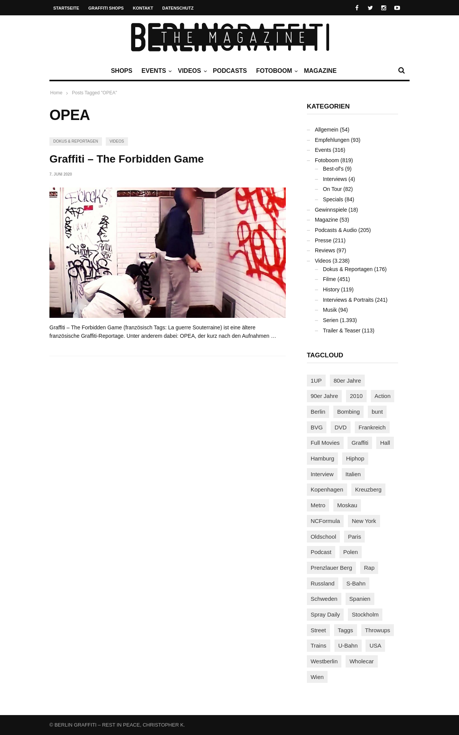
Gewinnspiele (331, 210)
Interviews (335, 179)
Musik (330, 310)
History (331, 289)
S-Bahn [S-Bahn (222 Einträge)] (356, 583)
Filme (329, 279)
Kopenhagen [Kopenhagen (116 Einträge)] (327, 489)
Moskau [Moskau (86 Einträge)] (347, 505)
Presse (323, 240)
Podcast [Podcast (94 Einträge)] (321, 552)
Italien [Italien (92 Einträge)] (353, 474)
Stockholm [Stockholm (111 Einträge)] (365, 614)
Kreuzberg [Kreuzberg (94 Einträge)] (368, 489)
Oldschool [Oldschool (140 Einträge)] (323, 536)
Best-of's (333, 169)
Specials (333, 199)
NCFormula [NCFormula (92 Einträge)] (325, 521)
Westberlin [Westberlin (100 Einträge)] (324, 661)
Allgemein (326, 130)
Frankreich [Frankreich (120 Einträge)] (372, 427)
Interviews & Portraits (348, 300)
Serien (330, 320)
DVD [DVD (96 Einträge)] (340, 427)
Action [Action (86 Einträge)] (383, 396)
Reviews (325, 250)
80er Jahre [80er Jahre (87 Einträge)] (347, 380)
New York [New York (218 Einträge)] (364, 521)
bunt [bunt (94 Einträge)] (377, 411)
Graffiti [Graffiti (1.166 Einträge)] (359, 442)
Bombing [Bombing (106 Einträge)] (348, 411)
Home (56, 92)
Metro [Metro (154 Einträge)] (318, 505)
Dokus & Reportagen (75, 141)
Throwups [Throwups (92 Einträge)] (377, 630)
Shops (121, 70)
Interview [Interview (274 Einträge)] (322, 474)
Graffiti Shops (106, 8)
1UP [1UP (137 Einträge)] (316, 380)
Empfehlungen (332, 140)
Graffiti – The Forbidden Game (126, 159)
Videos (191, 70)
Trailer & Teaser (342, 330)
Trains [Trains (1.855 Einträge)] (318, 645)
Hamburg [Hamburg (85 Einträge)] (322, 458)
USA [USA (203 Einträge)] (375, 645)
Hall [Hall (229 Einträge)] (385, 442)
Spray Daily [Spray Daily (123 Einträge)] (325, 614)
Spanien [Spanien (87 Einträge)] (359, 598)
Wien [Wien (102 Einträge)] (317, 677)
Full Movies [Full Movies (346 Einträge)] (325, 442)
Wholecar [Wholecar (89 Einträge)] (361, 661)
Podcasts (230, 70)
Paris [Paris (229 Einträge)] (354, 536)
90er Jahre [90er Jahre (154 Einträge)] (324, 396)
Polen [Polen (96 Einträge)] (350, 552)
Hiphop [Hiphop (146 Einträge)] (355, 458)
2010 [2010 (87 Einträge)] (356, 396)
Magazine (320, 70)
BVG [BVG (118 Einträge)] (317, 427)
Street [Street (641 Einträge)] (318, 630)
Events (155, 70)
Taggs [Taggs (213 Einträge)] (345, 630)
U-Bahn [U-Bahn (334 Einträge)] (348, 645)
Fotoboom (276, 70)
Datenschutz (178, 8)
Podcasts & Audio (336, 230)
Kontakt (143, 8)
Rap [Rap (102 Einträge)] (369, 567)
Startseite (66, 8)
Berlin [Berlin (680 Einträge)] (318, 411)
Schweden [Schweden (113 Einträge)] (324, 598)
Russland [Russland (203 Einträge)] (323, 583)
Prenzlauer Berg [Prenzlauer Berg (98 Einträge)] (331, 567)
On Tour (332, 189)
